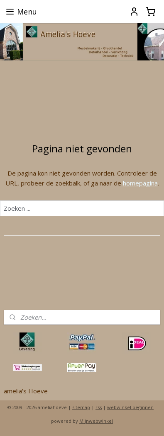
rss (98, 407)
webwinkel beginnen (130, 407)
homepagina (140, 182)
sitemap (81, 407)
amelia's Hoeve (26, 391)
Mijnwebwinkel (96, 421)
